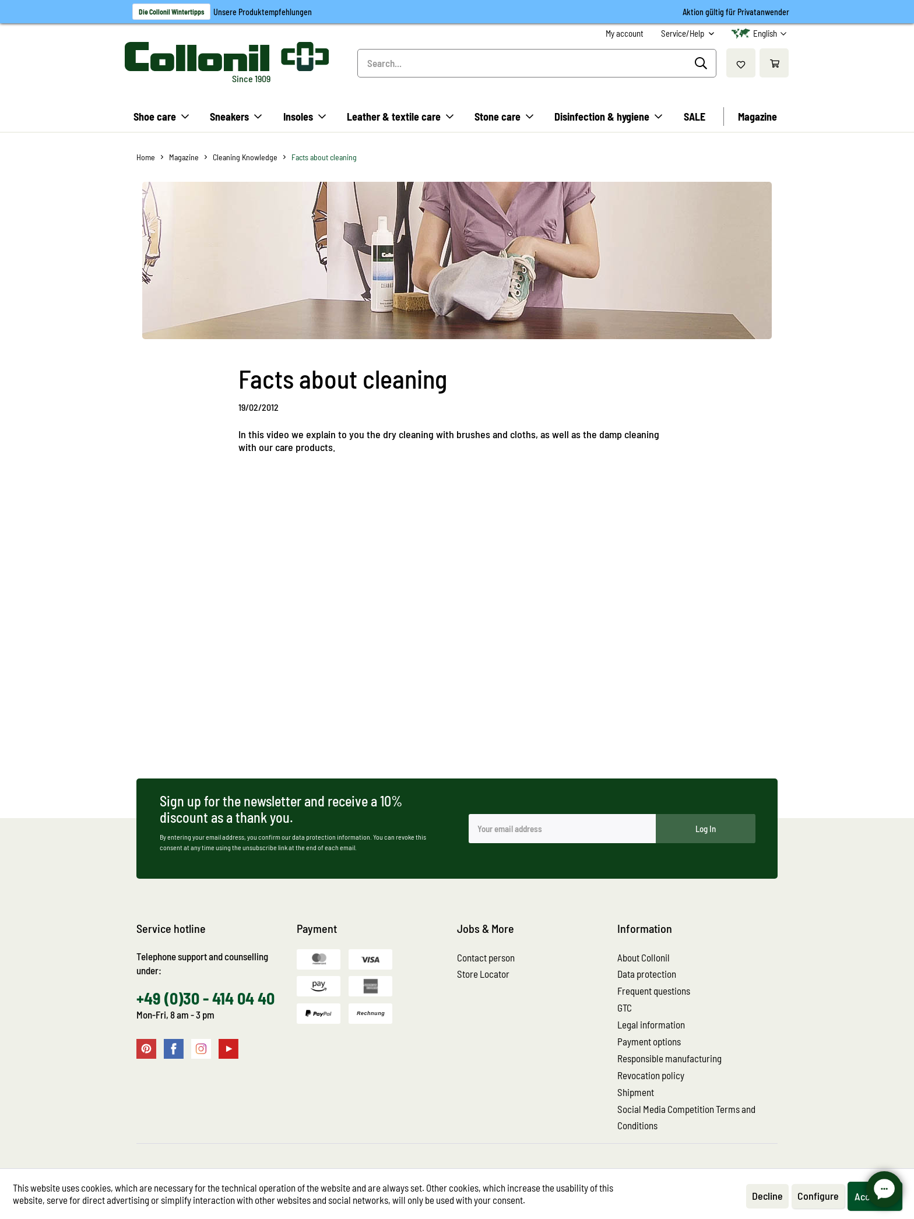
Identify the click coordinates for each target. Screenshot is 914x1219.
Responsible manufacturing (669, 1058)
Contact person (486, 957)
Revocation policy (650, 1075)
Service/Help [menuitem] (683, 33)
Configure (818, 1195)
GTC (624, 1007)
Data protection (646, 974)
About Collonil (643, 957)
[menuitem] (624, 33)
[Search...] (536, 63)
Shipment (635, 1092)
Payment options (649, 1041)
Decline (767, 1195)
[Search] (702, 63)
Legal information (651, 1024)
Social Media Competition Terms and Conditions (686, 1117)
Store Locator (483, 974)
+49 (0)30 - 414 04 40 (205, 998)
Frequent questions (653, 990)
